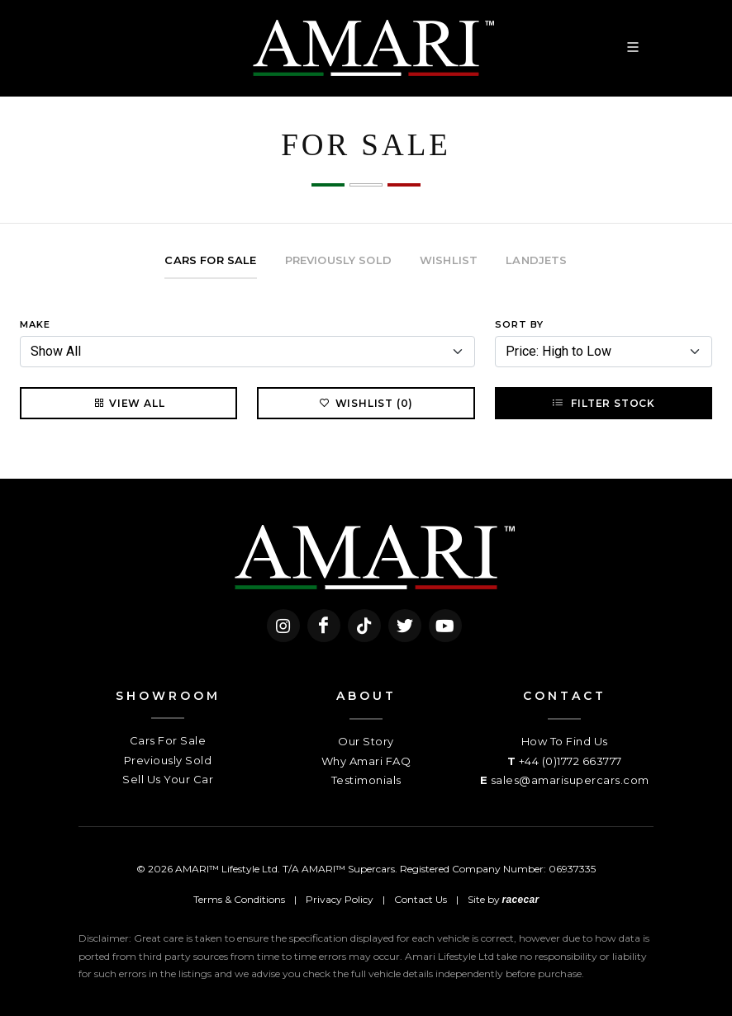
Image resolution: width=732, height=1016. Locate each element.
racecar (520, 899)
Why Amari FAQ (366, 761)
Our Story (366, 741)
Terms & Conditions (239, 899)
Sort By (519, 324)
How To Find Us (564, 741)
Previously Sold (168, 760)
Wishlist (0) (366, 403)
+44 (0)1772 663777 (570, 761)
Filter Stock (603, 403)
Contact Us (420, 899)
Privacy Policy (339, 899)
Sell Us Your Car (167, 779)
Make (35, 324)
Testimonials (366, 780)
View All (128, 403)
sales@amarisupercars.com (570, 780)
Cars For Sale (168, 740)
